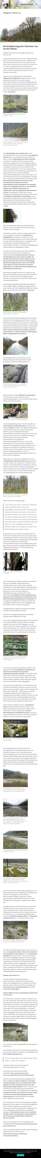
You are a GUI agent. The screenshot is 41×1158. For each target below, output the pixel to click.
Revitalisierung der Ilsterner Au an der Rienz (20, 47)
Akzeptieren (20, 1155)
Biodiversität (27, 4)
